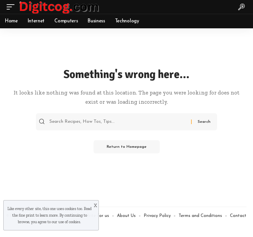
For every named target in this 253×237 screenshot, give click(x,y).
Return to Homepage (127, 147)
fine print (27, 215)
